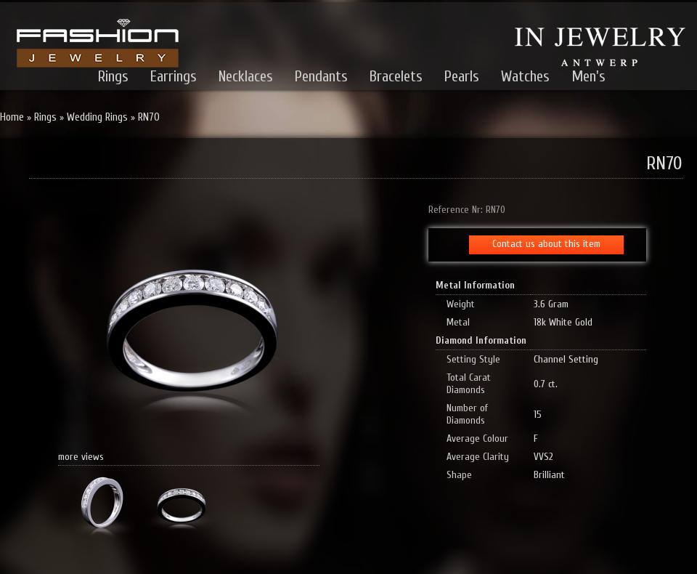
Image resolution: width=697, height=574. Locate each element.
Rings (113, 76)
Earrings (173, 76)
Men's (588, 76)
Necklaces (246, 76)
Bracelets (396, 76)
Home (12, 117)
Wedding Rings (97, 117)
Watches (525, 76)
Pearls (461, 76)
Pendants (321, 76)
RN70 (149, 117)
